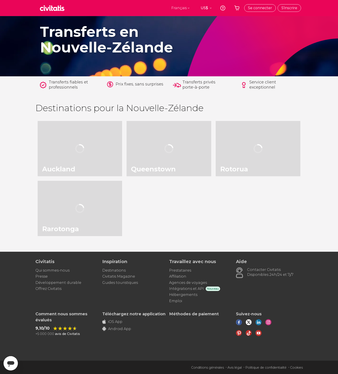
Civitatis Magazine (118, 276)
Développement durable (58, 282)
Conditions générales (207, 368)
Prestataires (180, 270)
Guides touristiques (120, 282)
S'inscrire (289, 8)
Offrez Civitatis (48, 289)
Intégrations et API (186, 289)
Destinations (114, 270)
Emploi (175, 301)
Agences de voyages (188, 282)
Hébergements (183, 295)
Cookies (296, 368)
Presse (41, 276)
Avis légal (234, 368)
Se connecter (260, 8)
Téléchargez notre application (134, 314)
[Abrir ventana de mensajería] (11, 363)
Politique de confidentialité (266, 368)
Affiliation (177, 276)
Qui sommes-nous (52, 270)
